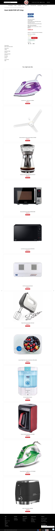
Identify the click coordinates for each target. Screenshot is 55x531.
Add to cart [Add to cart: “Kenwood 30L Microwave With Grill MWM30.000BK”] (27, 214)
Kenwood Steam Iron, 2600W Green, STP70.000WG (27, 471)
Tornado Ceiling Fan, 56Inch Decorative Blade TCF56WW (27, 137)
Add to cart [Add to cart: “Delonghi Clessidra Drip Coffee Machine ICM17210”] (27, 177)
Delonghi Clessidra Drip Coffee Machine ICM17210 (27, 174)
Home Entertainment (7, 526)
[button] (28, 44)
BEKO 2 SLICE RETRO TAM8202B (27, 508)
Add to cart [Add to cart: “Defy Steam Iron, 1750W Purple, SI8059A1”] (27, 103)
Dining (5, 524)
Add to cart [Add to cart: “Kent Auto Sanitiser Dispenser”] (27, 400)
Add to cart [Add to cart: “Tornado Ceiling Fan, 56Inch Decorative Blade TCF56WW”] (27, 140)
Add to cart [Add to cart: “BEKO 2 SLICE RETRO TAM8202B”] (27, 511)
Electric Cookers (6, 522)
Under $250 (40, 26)
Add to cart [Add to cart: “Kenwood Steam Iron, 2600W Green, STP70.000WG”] (27, 474)
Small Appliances (8, 7)
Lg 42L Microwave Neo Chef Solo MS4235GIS (27, 248)
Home (5, 7)
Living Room (6, 523)
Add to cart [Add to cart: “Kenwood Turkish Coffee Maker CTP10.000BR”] (27, 437)
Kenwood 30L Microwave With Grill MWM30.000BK (27, 211)
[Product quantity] (29, 38)
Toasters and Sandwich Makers (13, 7)
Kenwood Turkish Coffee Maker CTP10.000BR (27, 434)
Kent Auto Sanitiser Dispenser (27, 397)
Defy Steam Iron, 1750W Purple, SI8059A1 (27, 100)
